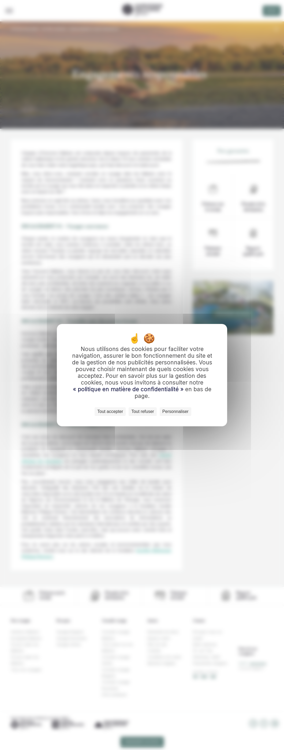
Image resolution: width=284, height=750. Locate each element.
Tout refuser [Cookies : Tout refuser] (142, 411)
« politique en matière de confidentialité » (129, 389)
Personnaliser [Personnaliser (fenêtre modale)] (175, 411)
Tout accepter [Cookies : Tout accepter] (110, 411)
